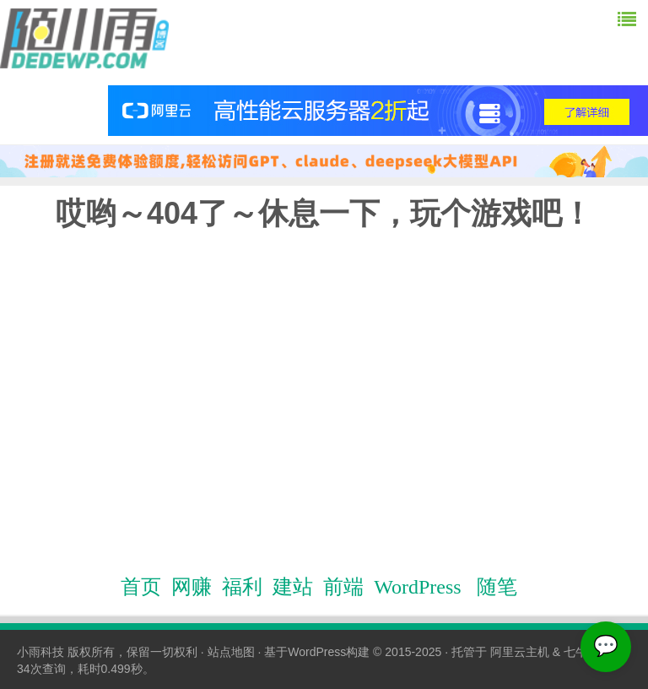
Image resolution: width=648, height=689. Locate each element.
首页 (141, 587)
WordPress (417, 587)
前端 (343, 587)
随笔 (497, 587)
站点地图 (231, 652)
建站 (293, 587)
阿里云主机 (519, 652)
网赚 (191, 587)
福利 (242, 587)
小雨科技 (40, 652)
